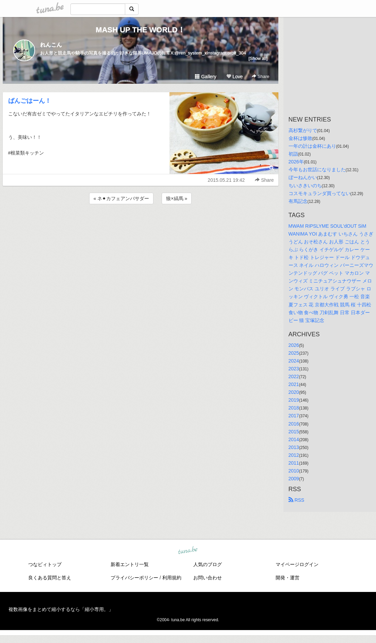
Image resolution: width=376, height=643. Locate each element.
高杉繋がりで (303, 130)
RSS (297, 500)
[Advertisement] (140, 224)
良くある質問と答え (49, 577)
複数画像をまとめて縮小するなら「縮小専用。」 (61, 609)
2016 (294, 424)
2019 (294, 400)
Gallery (205, 76)
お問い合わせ (207, 577)
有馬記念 (298, 201)
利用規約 (171, 577)
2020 (294, 392)
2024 (294, 361)
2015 (294, 431)
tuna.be (187, 551)
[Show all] (257, 58)
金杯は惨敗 (300, 138)
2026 (294, 345)
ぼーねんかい (303, 177)
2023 (294, 368)
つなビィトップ (45, 564)
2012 (294, 455)
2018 (294, 408)
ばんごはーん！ (29, 100)
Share (260, 76)
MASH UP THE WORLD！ (140, 30)
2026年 (296, 161)
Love (234, 76)
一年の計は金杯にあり (312, 146)
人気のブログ (207, 564)
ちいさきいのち (305, 185)
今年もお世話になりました (317, 169)
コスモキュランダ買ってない (319, 193)
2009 (294, 478)
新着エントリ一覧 (130, 564)
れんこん (51, 45)
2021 (294, 384)
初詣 (293, 154)
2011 (294, 463)
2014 (294, 439)
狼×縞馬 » (176, 198)
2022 (294, 376)
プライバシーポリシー (134, 577)
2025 (294, 353)
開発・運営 (287, 577)
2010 (294, 470)
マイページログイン (297, 564)
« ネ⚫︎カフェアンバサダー (121, 198)
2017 (294, 415)
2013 (294, 447)
